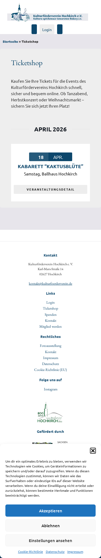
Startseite (10, 41)
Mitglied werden (50, 326)
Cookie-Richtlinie (30, 551)
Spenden (51, 314)
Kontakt (50, 320)
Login (47, 29)
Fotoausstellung (50, 345)
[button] (93, 450)
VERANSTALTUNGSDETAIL (51, 189)
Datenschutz (55, 551)
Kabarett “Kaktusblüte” (50, 166)
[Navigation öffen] (64, 26)
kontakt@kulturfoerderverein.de (50, 283)
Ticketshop (50, 308)
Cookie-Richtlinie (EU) (50, 369)
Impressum (75, 551)
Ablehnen (50, 525)
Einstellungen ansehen (50, 540)
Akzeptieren (50, 510)
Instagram (50, 389)
